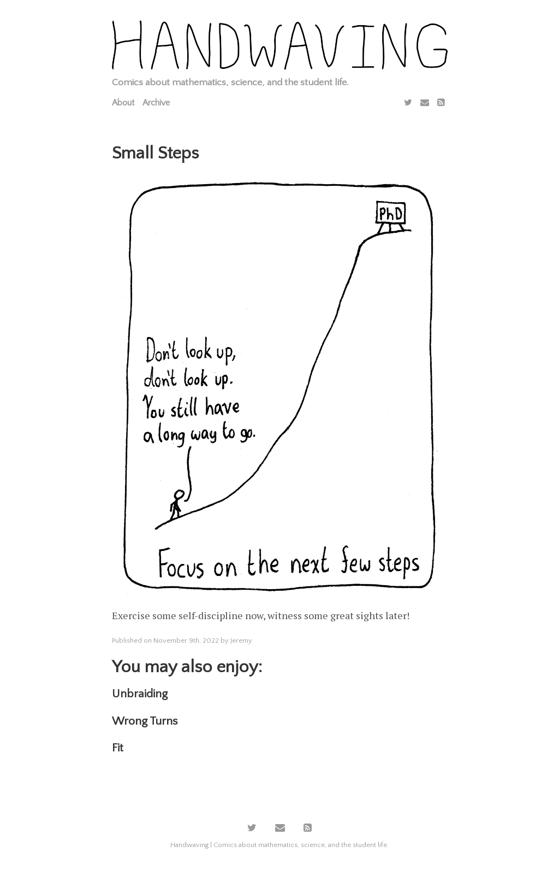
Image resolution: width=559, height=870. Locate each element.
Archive (156, 103)
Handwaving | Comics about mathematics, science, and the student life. (279, 845)
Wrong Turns (144, 721)
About (123, 103)
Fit (117, 748)
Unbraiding (140, 693)
